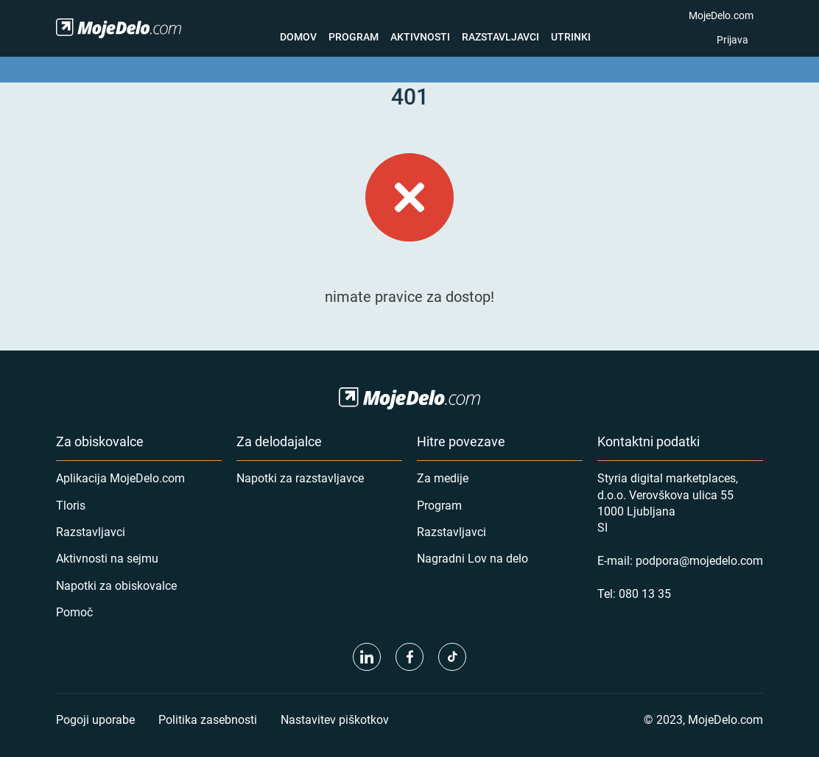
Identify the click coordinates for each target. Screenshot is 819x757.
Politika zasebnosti (207, 719)
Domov (298, 36)
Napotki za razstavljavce (300, 477)
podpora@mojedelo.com (699, 560)
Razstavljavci (500, 36)
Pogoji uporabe (95, 719)
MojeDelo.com (721, 15)
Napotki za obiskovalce (116, 585)
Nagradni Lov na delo (472, 558)
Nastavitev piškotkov (335, 719)
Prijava (732, 39)
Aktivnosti (420, 36)
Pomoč (74, 611)
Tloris (70, 505)
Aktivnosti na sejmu (107, 558)
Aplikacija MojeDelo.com (120, 477)
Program (353, 36)
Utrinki (571, 36)
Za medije (442, 477)
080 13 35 (645, 593)
